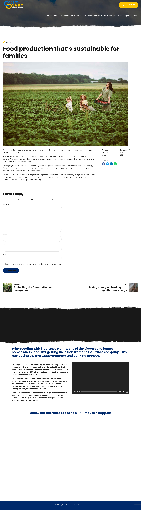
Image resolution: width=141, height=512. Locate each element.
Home (49, 15)
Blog (73, 15)
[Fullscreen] (127, 392)
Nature (8, 42)
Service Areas (110, 15)
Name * (5, 235)
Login (126, 15)
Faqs (120, 15)
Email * (5, 244)
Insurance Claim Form (93, 15)
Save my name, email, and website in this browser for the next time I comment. (33, 264)
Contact (134, 15)
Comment (7, 204)
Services (65, 15)
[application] (100, 378)
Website (6, 254)
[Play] (75, 392)
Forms (79, 15)
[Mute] (124, 392)
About (56, 15)
